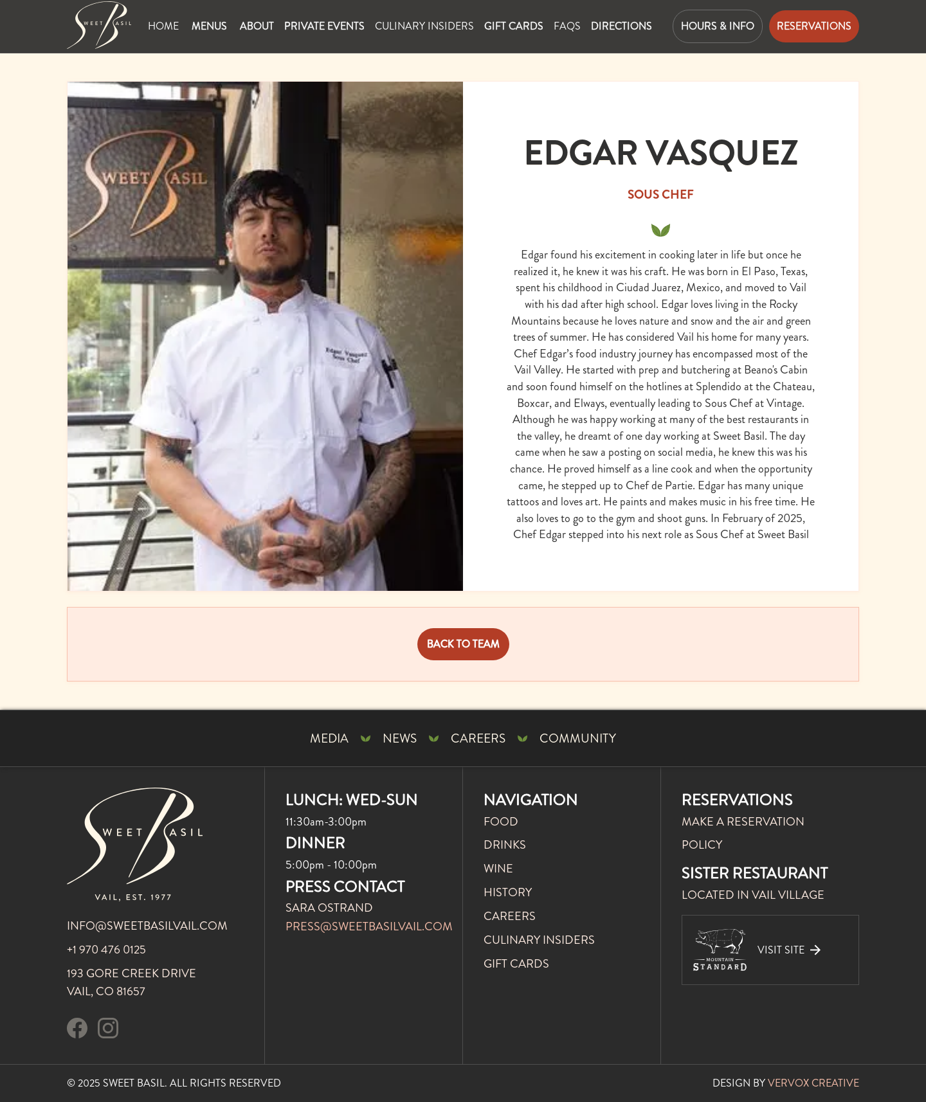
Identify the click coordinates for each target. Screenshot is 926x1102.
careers (510, 916)
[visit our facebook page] (77, 1030)
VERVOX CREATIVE (813, 1083)
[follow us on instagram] (108, 1030)
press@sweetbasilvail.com (369, 926)
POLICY (702, 844)
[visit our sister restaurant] (770, 950)
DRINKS (505, 844)
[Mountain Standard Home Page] (99, 25)
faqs (567, 26)
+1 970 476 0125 (106, 949)
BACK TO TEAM (463, 644)
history (508, 892)
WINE (498, 868)
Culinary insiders (424, 26)
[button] (209, 26)
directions (621, 26)
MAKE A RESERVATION (743, 821)
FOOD (501, 821)
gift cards (513, 26)
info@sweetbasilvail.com (147, 925)
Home (163, 26)
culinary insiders (539, 940)
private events (324, 26)
